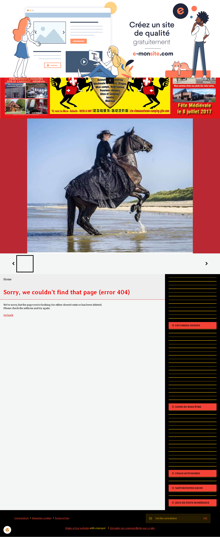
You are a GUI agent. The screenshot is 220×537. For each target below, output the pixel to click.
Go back (8, 315)
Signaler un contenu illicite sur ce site (132, 528)
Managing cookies (42, 518)
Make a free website (77, 528)
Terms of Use (62, 518)
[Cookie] (7, 530)
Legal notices (21, 518)
